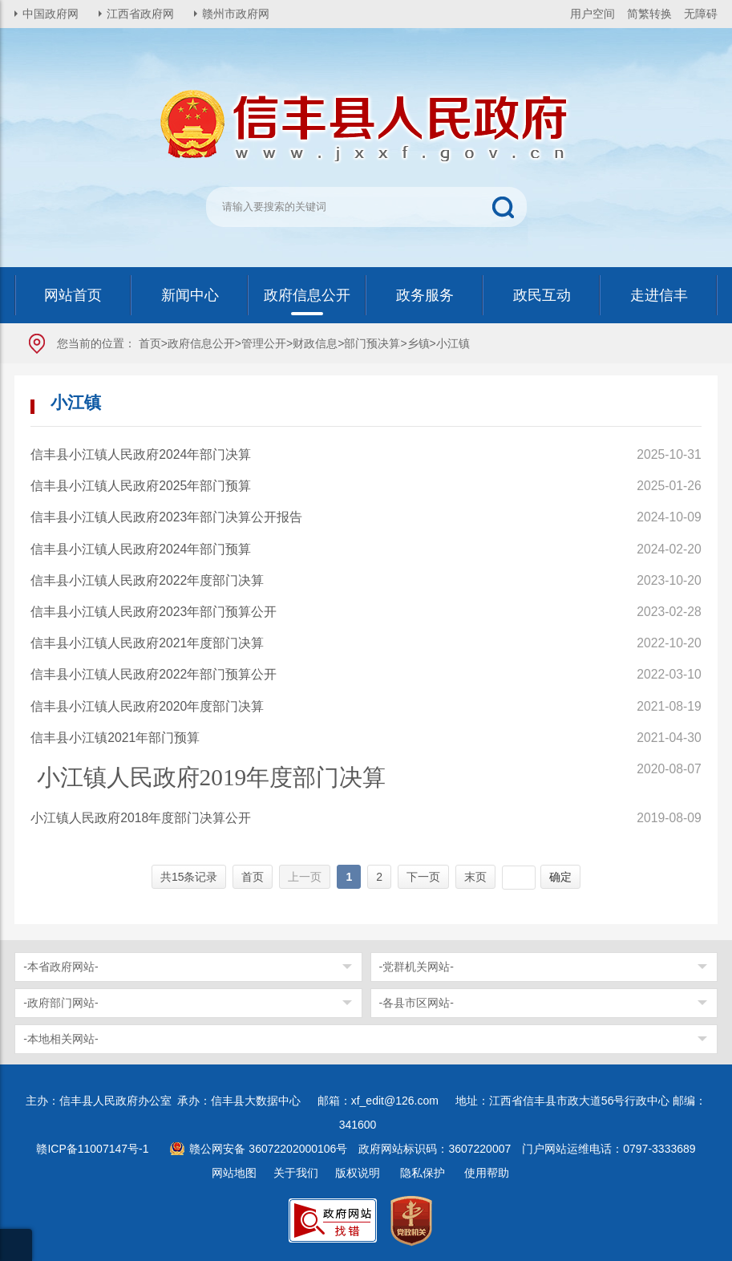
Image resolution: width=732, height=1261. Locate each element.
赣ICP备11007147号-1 (92, 1148)
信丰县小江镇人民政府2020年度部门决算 (147, 706)
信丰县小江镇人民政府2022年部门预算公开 (153, 674)
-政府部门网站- (60, 1002)
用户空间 (592, 13)
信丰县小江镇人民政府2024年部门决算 (140, 454)
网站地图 (234, 1172)
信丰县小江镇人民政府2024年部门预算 (140, 549)
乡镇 (418, 343)
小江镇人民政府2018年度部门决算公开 (140, 818)
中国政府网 (50, 13)
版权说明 (357, 1172)
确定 (560, 876)
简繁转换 (649, 13)
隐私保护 (422, 1172)
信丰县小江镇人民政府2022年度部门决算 (147, 580)
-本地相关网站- (60, 1038)
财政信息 (315, 343)
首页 (150, 343)
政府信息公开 (201, 343)
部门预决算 (372, 343)
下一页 (423, 876)
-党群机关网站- (416, 966)
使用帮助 (486, 1172)
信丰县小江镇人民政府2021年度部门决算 (147, 643)
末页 (475, 876)
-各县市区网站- (416, 1002)
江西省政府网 (140, 13)
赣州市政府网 (235, 13)
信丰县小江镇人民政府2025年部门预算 (140, 486)
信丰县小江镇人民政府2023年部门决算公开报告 (166, 517)
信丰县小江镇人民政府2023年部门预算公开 (153, 611)
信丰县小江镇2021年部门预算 (115, 737)
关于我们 (295, 1172)
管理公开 (263, 343)
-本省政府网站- (60, 966)
